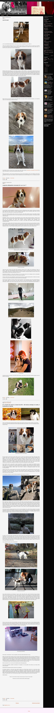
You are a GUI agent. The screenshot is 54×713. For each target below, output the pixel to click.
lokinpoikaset (51, 58)
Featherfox (45, 20)
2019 (45, 69)
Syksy (48, 95)
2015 (45, 71)
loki (4, 18)
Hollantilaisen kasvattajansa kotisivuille (32, 170)
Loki (7, 15)
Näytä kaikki (52, 55)
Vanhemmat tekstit (36, 703)
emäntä (5, 402)
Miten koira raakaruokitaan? (47, 41)
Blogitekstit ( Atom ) (7, 705)
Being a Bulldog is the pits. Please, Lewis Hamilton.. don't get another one (48, 53)
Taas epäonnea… (46, 29)
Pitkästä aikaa (46, 44)
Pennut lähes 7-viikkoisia (47, 21)
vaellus (52, 59)
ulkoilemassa (50, 59)
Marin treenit (46, 28)
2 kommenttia (12, 698)
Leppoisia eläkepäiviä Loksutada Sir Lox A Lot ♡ (14, 185)
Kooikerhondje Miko (47, 34)
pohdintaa (9, 402)
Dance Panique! (49, 89)
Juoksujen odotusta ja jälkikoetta (48, 32)
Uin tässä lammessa (50, 102)
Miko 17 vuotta (46, 35)
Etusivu (2, 15)
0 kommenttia (12, 397)
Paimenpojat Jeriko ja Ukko (48, 31)
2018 (45, 70)
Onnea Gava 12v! (46, 38)
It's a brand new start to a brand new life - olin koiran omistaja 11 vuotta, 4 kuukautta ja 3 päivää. (48, 116)
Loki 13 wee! (6, 20)
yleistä (45, 60)
